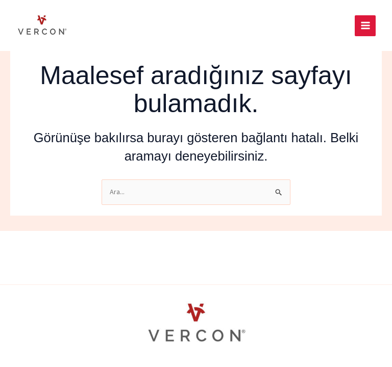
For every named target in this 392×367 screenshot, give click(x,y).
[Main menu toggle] (365, 25)
